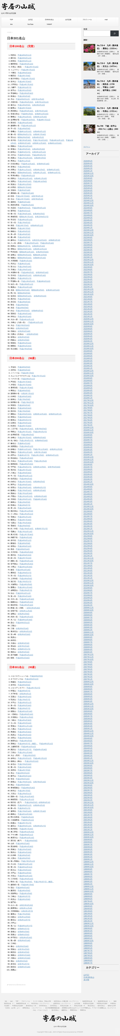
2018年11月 (89, 373)
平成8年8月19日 (24, 202)
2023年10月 (89, 235)
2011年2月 (88, 576)
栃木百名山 (101, 1006)
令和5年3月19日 (24, 143)
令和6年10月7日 (54, 173)
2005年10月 (89, 709)
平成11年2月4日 (40, 461)
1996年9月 (88, 906)
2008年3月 (88, 652)
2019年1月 (88, 368)
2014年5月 (88, 497)
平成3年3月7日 (23, 455)
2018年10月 (89, 376)
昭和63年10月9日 (40, 255)
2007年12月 (89, 655)
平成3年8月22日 (27, 817)
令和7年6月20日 (54, 467)
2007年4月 (88, 672)
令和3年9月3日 (23, 643)
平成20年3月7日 (24, 896)
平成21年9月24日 (24, 870)
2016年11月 (89, 430)
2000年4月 (88, 852)
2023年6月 (88, 245)
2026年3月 (88, 166)
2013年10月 (89, 509)
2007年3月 (88, 674)
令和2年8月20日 (24, 634)
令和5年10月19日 (40, 117)
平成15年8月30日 (26, 93)
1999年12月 (89, 862)
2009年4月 (88, 625)
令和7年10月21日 (42, 102)
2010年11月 (89, 583)
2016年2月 (88, 452)
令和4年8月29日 (38, 149)
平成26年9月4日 (24, 405)
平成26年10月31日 (25, 867)
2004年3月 (88, 753)
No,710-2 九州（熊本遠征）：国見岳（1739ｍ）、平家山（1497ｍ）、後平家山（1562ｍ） (107, 87)
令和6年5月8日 (23, 932)
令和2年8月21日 (25, 631)
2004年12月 (89, 731)
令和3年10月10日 (53, 290)
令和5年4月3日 (39, 805)
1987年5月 (88, 956)
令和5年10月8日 (39, 467)
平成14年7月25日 (26, 84)
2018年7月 (88, 383)
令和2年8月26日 (22, 946)
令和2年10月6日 (24, 917)
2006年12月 (89, 682)
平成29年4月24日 (24, 343)
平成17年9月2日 (24, 222)
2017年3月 (88, 423)
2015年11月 (89, 460)
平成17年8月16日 (26, 529)
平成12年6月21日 (24, 794)
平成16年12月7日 (24, 749)
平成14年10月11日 (28, 126)
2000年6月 (88, 847)
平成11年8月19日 (24, 267)
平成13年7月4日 (22, 225)
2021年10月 (89, 294)
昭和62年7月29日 (24, 187)
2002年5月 (88, 795)
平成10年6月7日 (24, 505)
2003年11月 (89, 761)
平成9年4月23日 (24, 443)
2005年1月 (88, 729)
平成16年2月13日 (24, 517)
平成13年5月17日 (24, 278)
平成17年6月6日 (24, 411)
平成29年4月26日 (23, 658)
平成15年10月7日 (24, 87)
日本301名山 (50, 19)
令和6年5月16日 (38, 246)
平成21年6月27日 (40, 432)
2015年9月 (88, 465)
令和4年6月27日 (39, 487)
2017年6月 (88, 415)
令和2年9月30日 (42, 252)
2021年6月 (88, 304)
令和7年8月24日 (39, 782)
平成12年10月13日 (25, 287)
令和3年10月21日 (40, 249)
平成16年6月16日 (24, 776)
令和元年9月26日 (33, 608)
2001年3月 (88, 825)
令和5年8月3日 (44, 802)
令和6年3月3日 (54, 240)
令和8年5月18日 (24, 967)
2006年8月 (88, 689)
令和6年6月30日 (39, 438)
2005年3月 (88, 726)
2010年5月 (88, 598)
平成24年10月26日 (25, 567)
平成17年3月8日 (24, 914)
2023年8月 (88, 240)
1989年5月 (88, 938)
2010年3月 (88, 603)
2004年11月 (89, 733)
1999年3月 (88, 882)
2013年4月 (88, 521)
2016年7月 (88, 440)
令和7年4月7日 (23, 964)
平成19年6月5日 (24, 858)
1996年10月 (89, 904)
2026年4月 (88, 164)
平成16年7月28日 (24, 426)
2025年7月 (88, 183)
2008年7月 (88, 642)
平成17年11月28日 (40, 449)
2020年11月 (89, 321)
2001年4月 (88, 822)
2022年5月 (88, 277)
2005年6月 (88, 719)
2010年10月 (89, 585)
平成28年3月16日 (40, 499)
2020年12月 (89, 319)
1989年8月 (88, 936)
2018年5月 (88, 388)
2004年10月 (89, 736)
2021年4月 (88, 309)
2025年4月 (88, 191)
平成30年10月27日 (25, 926)
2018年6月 (88, 386)
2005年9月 (88, 711)
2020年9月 (88, 326)
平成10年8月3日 (24, 299)
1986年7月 (88, 963)
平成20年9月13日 (24, 275)
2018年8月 (88, 381)
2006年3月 (88, 701)
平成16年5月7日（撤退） (27, 744)
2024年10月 (89, 205)
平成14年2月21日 (40, 758)
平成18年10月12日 (56, 140)
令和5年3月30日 (39, 490)
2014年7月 (88, 492)
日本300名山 (89, 977)
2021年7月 (88, 302)
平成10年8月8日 (22, 308)
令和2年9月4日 (23, 652)
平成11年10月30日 (26, 796)
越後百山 (64, 1010)
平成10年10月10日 (25, 178)
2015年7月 (88, 467)
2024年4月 (88, 220)
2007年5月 (88, 669)
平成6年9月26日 (24, 155)
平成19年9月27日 (39, 155)
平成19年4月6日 (24, 890)
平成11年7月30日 (26, 534)
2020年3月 (88, 339)
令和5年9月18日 (39, 275)
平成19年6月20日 (24, 73)
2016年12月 (89, 428)
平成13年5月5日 (25, 741)
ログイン (87, 147)
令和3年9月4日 (22, 961)
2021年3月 (88, 312)
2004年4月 (88, 751)
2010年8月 (88, 590)
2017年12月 (89, 400)
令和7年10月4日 (37, 99)
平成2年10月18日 (28, 164)
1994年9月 (88, 909)
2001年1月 (88, 830)
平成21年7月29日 (24, 385)
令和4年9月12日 (39, 131)
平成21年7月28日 (26, 388)
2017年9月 (88, 408)
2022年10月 (89, 265)
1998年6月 (88, 899)
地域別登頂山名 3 (88, 1001)
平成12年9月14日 (31, 243)
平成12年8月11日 (26, 284)
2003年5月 (88, 775)
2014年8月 (88, 489)
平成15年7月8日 (24, 76)
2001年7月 (88, 815)
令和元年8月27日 (41, 217)
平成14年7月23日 (28, 79)
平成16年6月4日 (25, 479)
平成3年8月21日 (24, 208)
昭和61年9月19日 (24, 249)
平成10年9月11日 (28, 175)
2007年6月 (88, 667)
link (11, 24)
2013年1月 (88, 529)
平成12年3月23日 (31, 761)
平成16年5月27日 (24, 420)
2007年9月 (88, 662)
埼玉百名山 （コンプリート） (40, 1003)
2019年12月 (89, 344)
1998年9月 (88, 894)
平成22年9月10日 (24, 423)
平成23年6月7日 (24, 708)
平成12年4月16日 (24, 508)
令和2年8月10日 (38, 105)
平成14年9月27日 (24, 467)
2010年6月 (88, 595)
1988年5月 (88, 948)
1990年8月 (88, 928)
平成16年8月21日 (23, 99)
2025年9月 (88, 178)
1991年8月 (88, 911)
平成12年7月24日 (24, 438)
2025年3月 (88, 193)
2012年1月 (88, 556)
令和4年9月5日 (40, 158)
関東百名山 (73, 1010)
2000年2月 (88, 857)
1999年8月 (88, 872)
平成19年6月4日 (24, 855)
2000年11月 (89, 835)
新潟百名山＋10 (31, 1006)
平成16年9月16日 (26, 111)
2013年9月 (88, 511)
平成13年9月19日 (24, 314)
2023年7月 (88, 242)
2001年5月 (88, 820)
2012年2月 (88, 553)
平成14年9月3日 (24, 234)
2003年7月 (88, 771)
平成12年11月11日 (26, 799)
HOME (9, 32)
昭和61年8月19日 (23, 290)
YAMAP (49, 24)
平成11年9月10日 (28, 281)
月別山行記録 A (65, 1006)
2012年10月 (89, 534)
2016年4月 (88, 447)
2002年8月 (88, 788)
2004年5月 (88, 748)
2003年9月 (88, 766)
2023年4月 (88, 250)
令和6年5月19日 (39, 258)
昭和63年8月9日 (24, 293)
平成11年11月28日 (25, 752)
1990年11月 (89, 923)
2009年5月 (88, 622)
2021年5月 (88, 307)
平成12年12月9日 (26, 511)
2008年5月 (88, 647)
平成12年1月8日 (37, 455)
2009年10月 (89, 610)
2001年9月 (88, 810)
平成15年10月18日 (23, 570)
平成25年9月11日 (24, 61)
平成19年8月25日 (26, 552)
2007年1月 (88, 679)
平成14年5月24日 (24, 723)
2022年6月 (88, 275)
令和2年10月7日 (24, 920)
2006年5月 (88, 696)
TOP (11, 19)
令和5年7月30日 (39, 134)
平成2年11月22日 (24, 170)
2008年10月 (89, 635)
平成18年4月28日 (26, 846)
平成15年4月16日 (24, 596)
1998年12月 (89, 886)
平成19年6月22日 (31, 679)
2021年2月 (88, 314)
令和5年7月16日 (39, 811)
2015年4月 (88, 474)
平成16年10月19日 (25, 711)
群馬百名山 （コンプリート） (32, 1008)
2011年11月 (89, 558)
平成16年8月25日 (24, 555)
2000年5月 (88, 849)
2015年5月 (88, 472)
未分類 (86, 980)
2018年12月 (89, 371)
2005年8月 (88, 714)
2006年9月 (88, 687)
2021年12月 (89, 289)
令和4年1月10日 (40, 178)
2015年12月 (89, 457)
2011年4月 (88, 571)
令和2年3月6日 (23, 614)
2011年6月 (88, 566)
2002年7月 (88, 790)
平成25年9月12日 (24, 58)
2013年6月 (88, 519)
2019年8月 (88, 353)
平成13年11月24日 (25, 587)
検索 (85, 29)
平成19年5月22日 (23, 773)
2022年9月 (88, 267)
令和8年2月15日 (53, 170)
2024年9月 (88, 208)
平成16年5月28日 (24, 705)
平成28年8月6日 (24, 367)
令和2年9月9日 (32, 334)
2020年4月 (88, 336)
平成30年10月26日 (25, 620)
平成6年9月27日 (24, 152)
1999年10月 (89, 867)
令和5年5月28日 (24, 955)
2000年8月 (88, 842)
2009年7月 (88, 618)
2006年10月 (89, 684)
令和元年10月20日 (39, 240)
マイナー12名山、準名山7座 (42, 1001)
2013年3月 (88, 524)
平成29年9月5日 (24, 391)
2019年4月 (88, 361)
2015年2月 (88, 479)
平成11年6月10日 (24, 269)
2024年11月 (89, 203)
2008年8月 (88, 640)
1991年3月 (88, 919)
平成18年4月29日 (24, 852)
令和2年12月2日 (56, 449)
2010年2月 (88, 605)
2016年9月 (88, 435)
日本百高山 (53, 1006)
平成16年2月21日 (24, 729)
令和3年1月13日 (39, 173)
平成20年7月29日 (26, 829)
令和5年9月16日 (42, 272)
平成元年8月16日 (24, 214)
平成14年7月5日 (24, 770)
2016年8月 (88, 437)
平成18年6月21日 (24, 55)
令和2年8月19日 (24, 940)
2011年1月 (88, 578)
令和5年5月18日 (43, 164)
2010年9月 (88, 588)
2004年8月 (88, 741)
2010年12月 (89, 581)
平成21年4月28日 (24, 849)
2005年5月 (88, 721)
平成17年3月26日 (24, 523)
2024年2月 (88, 225)
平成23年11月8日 (26, 717)
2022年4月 (88, 279)
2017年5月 (88, 418)
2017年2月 (88, 425)
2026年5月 (88, 161)
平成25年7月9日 (27, 885)
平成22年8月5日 (31, 802)
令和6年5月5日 (23, 935)
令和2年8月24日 (22, 628)
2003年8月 (88, 768)
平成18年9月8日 (24, 543)
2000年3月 (88, 854)
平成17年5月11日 (28, 861)
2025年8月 (88, 181)
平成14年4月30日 (24, 720)
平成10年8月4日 (24, 302)
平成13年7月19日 (31, 67)
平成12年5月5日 (29, 755)
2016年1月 (88, 455)
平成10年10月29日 (25, 123)
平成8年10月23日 (24, 131)
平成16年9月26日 (24, 408)
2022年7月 (88, 272)
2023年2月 (88, 255)
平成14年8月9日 (24, 128)
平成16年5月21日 (46, 744)
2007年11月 (89, 657)
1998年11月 (89, 889)
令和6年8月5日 (37, 311)
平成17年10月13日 (25, 532)
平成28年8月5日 (36, 676)
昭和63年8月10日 (24, 296)
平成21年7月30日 (24, 382)
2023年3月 (88, 252)
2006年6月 (88, 694)
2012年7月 (88, 541)
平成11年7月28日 (23, 199)
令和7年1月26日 (40, 452)
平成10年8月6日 (25, 579)
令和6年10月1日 (55, 414)
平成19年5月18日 (23, 843)
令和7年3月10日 (41, 111)
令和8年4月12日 (52, 455)
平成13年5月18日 (24, 316)
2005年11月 (89, 706)
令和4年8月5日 (39, 214)
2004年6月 (88, 746)
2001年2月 (88, 827)
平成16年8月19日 (26, 714)
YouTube (30, 24)
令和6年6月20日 (41, 440)
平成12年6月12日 (26, 446)
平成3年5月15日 (25, 261)
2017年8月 (88, 410)
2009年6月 (88, 620)
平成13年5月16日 (26, 605)
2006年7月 (88, 692)
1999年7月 (88, 874)
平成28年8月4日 (24, 370)
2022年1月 (88, 287)
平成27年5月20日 (23, 325)
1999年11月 (89, 864)
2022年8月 (88, 270)
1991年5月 (88, 916)
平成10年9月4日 (24, 149)
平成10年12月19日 (25, 461)
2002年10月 (89, 783)
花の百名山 (55, 1010)
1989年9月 (88, 933)
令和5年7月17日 (41, 529)
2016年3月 (88, 450)
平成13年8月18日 (24, 181)
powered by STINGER (76, 1032)
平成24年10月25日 (26, 832)
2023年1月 (88, 257)
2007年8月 (88, 664)
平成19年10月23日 (26, 838)
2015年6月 (88, 469)
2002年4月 (88, 798)
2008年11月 (89, 632)
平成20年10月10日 (25, 876)
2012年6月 (88, 543)
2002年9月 (88, 785)
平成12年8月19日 (24, 487)
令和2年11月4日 (25, 611)
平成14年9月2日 (24, 231)
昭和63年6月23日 (24, 173)
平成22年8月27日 (24, 573)
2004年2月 (88, 756)
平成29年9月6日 (24, 685)
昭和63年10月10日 (26, 252)
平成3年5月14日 (24, 264)
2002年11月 (89, 780)
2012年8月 (88, 539)
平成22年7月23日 (24, 558)
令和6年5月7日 (23, 929)
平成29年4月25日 (24, 346)
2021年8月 (88, 299)
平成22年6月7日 (25, 590)
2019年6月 (88, 356)
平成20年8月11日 (24, 805)
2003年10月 (89, 763)
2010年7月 (88, 593)
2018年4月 (88, 391)
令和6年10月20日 (55, 143)
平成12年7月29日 (24, 482)
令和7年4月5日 (23, 949)
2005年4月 (88, 724)
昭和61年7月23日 (26, 217)
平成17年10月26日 (25, 493)
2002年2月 (88, 800)
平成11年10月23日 (25, 158)
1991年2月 (88, 921)
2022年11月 (89, 262)
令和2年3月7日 (27, 911)
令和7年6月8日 (41, 429)
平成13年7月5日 (24, 228)
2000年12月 (89, 832)
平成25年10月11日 (23, 593)
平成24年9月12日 (39, 208)
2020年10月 (89, 324)
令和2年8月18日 (24, 331)
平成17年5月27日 (24, 581)
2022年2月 (88, 284)
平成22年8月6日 (24, 526)
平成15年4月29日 (24, 767)
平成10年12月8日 (24, 184)
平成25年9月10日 (26, 64)
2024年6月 (88, 215)
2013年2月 (88, 526)
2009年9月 (88, 613)
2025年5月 (88, 188)
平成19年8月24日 (23, 549)
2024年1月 (88, 228)
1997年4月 (88, 901)
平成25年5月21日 (23, 623)
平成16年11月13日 (25, 726)
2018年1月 (88, 398)
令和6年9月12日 (36, 225)
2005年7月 (88, 716)
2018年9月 (88, 378)
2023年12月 (89, 230)
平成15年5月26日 (26, 429)
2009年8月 (88, 615)
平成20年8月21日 (26, 835)
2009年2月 (88, 630)
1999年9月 (88, 869)
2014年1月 (88, 504)
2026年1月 (88, 171)
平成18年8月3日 (27, 272)
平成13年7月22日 (28, 70)
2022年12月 (89, 260)
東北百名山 (91, 1006)
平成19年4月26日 (24, 732)
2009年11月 (89, 608)
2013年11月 (89, 506)
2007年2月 (88, 677)
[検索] (114, 33)
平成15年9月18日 (24, 485)
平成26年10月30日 (26, 599)
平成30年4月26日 (40, 749)
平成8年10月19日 (24, 449)
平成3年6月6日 (27, 114)
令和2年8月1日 (25, 694)
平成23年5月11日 (24, 702)
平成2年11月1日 (24, 161)
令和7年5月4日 (23, 646)
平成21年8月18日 (47, 243)
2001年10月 (89, 808)
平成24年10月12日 (35, 322)
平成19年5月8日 (25, 584)
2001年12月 (89, 803)
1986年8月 (88, 961)
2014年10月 (89, 484)
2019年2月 (88, 366)
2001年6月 (88, 817)
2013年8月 (88, 514)
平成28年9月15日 (26, 602)
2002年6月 (88, 793)
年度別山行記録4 (17, 1006)
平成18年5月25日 (26, 564)
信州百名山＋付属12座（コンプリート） (66, 1001)
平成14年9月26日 (24, 473)
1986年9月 (88, 958)
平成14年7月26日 (24, 81)
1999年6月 (88, 877)
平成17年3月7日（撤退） (44, 882)
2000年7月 (88, 845)
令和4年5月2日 (38, 137)
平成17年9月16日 (24, 490)
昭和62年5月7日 (24, 246)
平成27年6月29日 (24, 764)
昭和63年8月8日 (37, 290)
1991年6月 (88, 914)
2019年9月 (88, 351)
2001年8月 (88, 812)
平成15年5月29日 (24, 738)
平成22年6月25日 (26, 102)
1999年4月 (88, 879)
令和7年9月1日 (37, 196)
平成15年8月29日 (24, 414)
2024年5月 (88, 218)
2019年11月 (89, 346)
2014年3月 (88, 502)
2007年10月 (89, 659)
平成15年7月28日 (24, 520)
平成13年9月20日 (23, 311)
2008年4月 (88, 650)
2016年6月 (88, 442)
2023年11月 (89, 233)
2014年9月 (88, 487)
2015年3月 (88, 477)
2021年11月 (89, 292)
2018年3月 (88, 393)
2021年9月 (88, 297)
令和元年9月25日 (26, 905)
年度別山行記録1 (88, 1003)
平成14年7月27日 (33, 688)
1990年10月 (89, 926)
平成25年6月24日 (24, 417)
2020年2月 (88, 341)
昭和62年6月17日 (24, 134)
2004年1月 (88, 758)
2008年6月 (88, 645)
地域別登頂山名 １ (104, 1001)
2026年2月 (88, 168)
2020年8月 (88, 329)
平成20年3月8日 (25, 893)
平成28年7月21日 (43, 120)
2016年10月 (89, 432)
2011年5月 (88, 568)
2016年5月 (88, 445)
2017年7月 (88, 413)
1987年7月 (88, 951)
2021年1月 (88, 316)
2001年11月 (89, 805)
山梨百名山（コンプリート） (62, 1003)
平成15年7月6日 (27, 373)
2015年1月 (88, 482)
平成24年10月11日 (26, 319)
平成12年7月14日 (24, 470)
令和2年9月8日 (23, 340)
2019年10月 (89, 349)
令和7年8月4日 (37, 199)
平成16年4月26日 (26, 458)
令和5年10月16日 (40, 414)
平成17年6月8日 (24, 399)
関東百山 (83, 1010)
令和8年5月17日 (24, 649)
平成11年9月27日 (26, 440)
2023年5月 (88, 247)
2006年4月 (88, 699)
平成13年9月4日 (24, 96)
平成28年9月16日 (23, 888)
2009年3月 (88, 627)
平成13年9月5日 (24, 105)
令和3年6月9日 (39, 482)
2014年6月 (88, 494)
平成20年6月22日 (24, 682)
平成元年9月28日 (24, 140)
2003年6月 (88, 773)
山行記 (30, 19)
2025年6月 (88, 186)
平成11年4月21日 (26, 514)
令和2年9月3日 (23, 337)
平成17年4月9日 (25, 882)
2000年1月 (88, 859)
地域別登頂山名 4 (22, 1003)
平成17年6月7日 (27, 402)
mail (106, 19)
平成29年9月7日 (24, 691)
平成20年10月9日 (24, 873)
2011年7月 (88, 563)
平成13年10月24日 (25, 146)
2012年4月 (88, 548)
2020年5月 (88, 334)
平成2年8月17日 (24, 808)
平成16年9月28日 (24, 396)
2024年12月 (89, 201)
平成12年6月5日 (24, 502)
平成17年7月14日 (39, 376)
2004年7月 (88, 743)
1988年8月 (88, 943)
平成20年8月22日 (43, 281)
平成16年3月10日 (26, 617)
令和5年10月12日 (39, 152)
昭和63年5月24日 (24, 255)
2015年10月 (89, 462)
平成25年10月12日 (25, 864)
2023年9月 (88, 238)
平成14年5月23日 (24, 735)
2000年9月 (88, 840)
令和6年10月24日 (41, 114)
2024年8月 (88, 210)
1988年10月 (89, 941)
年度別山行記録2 (102, 1003)
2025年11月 (89, 173)
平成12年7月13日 (24, 432)
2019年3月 (88, 363)
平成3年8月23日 (25, 537)
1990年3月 (88, 931)
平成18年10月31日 (28, 747)
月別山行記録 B (79, 1006)
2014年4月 (88, 499)
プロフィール (87, 19)
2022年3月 (88, 282)
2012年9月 (88, 536)
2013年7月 (88, 516)
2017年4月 (88, 420)
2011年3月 (88, 573)
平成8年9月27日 (24, 240)
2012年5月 (88, 546)
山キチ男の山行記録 (60, 1026)
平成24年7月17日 (24, 823)
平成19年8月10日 (24, 546)
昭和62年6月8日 (24, 137)
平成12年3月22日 (24, 758)
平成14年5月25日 (26, 464)
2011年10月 (89, 561)
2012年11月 (89, 531)
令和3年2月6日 (39, 170)
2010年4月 (88, 600)
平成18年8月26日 (28, 788)
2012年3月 (88, 551)
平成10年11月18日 (25, 452)
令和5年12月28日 (39, 143)
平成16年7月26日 (24, 108)
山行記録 (68, 19)
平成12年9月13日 (24, 499)
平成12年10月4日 (24, 117)
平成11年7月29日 (23, 196)
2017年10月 (89, 405)
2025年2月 (88, 196)
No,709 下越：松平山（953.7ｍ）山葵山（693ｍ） (107, 129)
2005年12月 (89, 704)
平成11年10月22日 (25, 496)
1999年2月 (88, 884)
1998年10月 (89, 891)
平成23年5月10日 (24, 697)
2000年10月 (89, 837)
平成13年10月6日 (40, 181)
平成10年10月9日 (28, 120)
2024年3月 (88, 223)
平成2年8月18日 (24, 190)
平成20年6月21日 (28, 379)
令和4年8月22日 (40, 296)
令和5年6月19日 (40, 496)
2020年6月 (88, 331)
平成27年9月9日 (25, 349)
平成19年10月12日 (25, 220)
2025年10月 (89, 176)
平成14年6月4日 (27, 435)
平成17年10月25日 (40, 140)
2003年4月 (88, 778)
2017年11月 (89, 403)
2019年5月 (88, 358)
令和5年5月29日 (24, 958)
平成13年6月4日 (24, 167)
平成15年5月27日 (24, 576)
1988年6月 (88, 946)
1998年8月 (88, 896)
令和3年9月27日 (39, 826)
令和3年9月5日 (23, 952)
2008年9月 (88, 637)
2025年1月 (88, 198)
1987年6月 (88, 953)
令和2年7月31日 (27, 393)
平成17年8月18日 (24, 811)
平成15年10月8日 (24, 90)
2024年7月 (88, 213)
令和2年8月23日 (22, 328)
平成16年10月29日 (25, 814)
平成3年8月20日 (27, 205)
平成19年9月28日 (23, 785)
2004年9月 (88, 738)
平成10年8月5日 (22, 305)
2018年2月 (88, 395)
